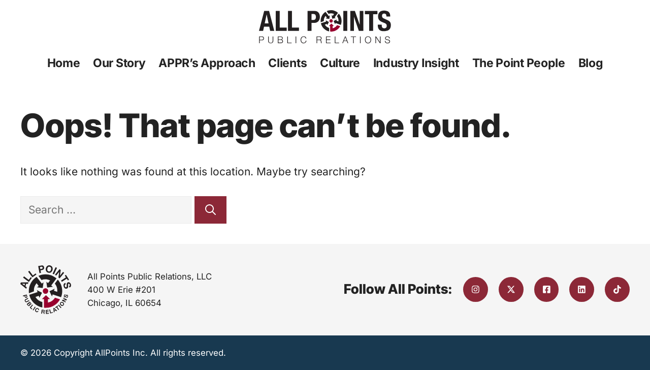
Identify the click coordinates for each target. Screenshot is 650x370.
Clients (287, 63)
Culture (340, 63)
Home (63, 63)
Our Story (119, 63)
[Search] (210, 210)
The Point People (518, 63)
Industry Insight (416, 63)
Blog (590, 63)
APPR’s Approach (206, 63)
